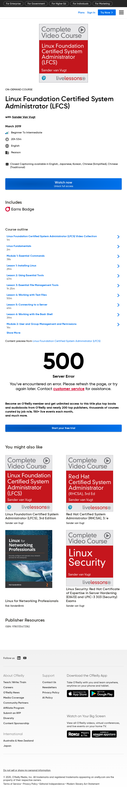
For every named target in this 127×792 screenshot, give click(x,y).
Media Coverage (13, 697)
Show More (13, 332)
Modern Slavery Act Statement (83, 783)
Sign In (91, 12)
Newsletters (49, 687)
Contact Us (49, 682)
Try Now (107, 12)
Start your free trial (63, 428)
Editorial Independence (52, 783)
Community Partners (15, 702)
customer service (69, 388)
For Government (36, 3)
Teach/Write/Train (14, 682)
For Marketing (102, 3)
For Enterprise (13, 3)
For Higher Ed (59, 3)
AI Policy (47, 697)
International (13, 734)
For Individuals (80, 3)
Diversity (8, 718)
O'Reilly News (11, 692)
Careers (8, 687)
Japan (7, 745)
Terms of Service (12, 783)
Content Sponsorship (16, 723)
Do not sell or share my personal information (26, 770)
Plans (81, 12)
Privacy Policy (50, 692)
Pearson (16, 152)
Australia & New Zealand (18, 740)
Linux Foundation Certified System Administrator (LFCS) (66, 341)
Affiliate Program (13, 708)
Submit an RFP (12, 713)
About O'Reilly (13, 675)
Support (48, 675)
